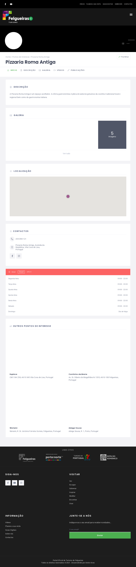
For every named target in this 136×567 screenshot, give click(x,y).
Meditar (72, 496)
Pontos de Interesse (20, 57)
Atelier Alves (90, 563)
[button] (131, 14)
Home (8, 57)
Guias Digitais (108, 4)
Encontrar (73, 500)
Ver (70, 481)
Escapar (72, 485)
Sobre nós (118, 4)
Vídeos (82, 4)
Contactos (128, 4)
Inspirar (72, 492)
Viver (71, 503)
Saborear (72, 488)
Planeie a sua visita (93, 4)
